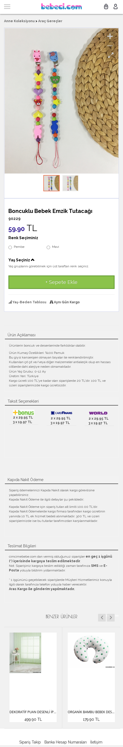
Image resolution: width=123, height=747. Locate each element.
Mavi (53, 247)
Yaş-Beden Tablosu (29, 302)
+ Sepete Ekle (61, 282)
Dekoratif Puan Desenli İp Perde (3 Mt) (33, 712)
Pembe (16, 247)
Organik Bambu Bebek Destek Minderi (91, 712)
